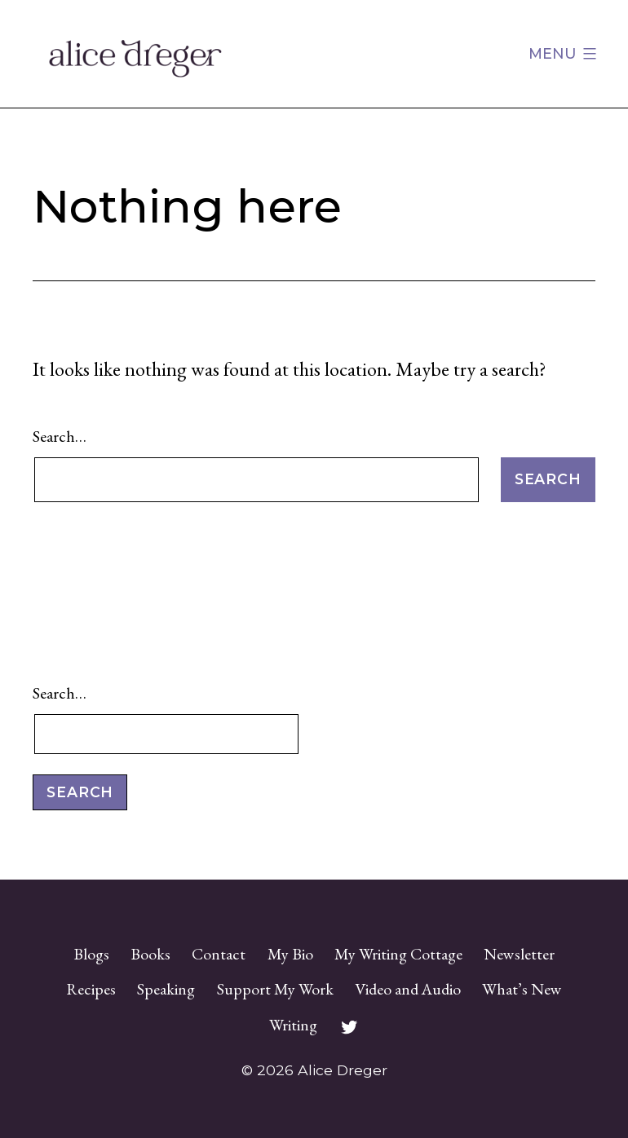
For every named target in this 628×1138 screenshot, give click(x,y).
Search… (59, 436)
